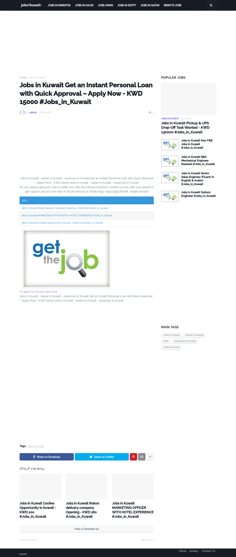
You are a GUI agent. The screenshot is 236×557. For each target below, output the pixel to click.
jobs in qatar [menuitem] (149, 5)
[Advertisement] (118, 40)
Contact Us (209, 551)
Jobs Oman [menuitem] (105, 5)
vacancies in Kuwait (185, 340)
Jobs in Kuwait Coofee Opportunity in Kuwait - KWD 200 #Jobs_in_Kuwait (62, 222)
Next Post (146, 537)
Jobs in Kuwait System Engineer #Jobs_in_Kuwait (198, 193)
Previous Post (29, 537)
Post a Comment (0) (87, 526)
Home (23, 77)
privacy (194, 551)
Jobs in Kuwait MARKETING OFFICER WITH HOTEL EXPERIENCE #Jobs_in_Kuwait (66, 215)
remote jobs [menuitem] (172, 5)
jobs (166, 340)
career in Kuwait (194, 334)
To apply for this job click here (38, 291)
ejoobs (23, 551)
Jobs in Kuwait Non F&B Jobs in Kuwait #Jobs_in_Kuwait (196, 143)
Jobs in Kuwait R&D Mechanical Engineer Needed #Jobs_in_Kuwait (198, 160)
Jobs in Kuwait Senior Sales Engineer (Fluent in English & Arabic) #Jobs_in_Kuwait (197, 178)
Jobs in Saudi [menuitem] (84, 5)
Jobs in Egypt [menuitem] (126, 5)
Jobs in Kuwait (37, 77)
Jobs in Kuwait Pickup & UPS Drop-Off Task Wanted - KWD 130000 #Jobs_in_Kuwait (188, 127)
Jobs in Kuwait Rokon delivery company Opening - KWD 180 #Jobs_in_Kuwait (64, 208)
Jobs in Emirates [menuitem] (59, 5)
